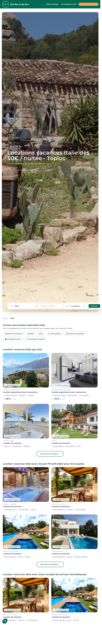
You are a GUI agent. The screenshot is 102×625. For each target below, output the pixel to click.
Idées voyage (52, 4)
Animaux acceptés (75, 334)
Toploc (5, 318)
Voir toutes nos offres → (50, 454)
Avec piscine (54, 334)
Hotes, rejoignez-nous (88, 4)
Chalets (30, 334)
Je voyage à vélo (68, 4)
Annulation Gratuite (35, 339)
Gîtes (41, 334)
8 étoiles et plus (12, 339)
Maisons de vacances (13, 334)
